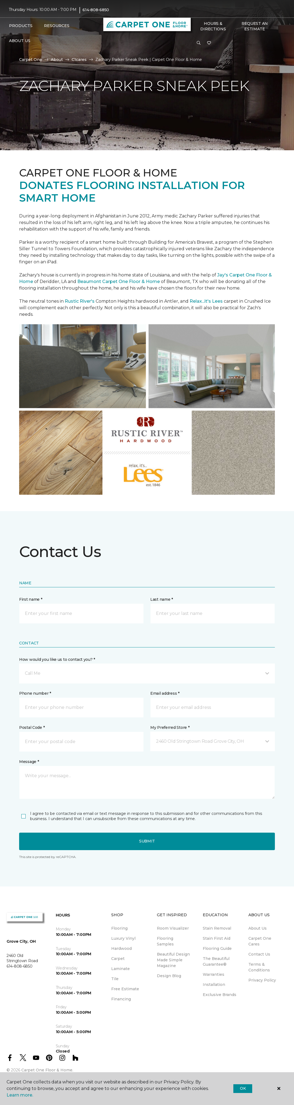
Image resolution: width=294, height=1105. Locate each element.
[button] (198, 43)
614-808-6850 (96, 9)
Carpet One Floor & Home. (47, 1070)
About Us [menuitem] (257, 928)
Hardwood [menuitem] (121, 948)
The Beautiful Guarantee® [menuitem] (216, 961)
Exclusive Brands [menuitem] (219, 994)
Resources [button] (56, 25)
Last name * (161, 599)
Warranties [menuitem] (213, 974)
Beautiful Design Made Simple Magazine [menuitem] (173, 960)
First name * (30, 599)
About (57, 59)
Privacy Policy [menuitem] (262, 980)
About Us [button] (19, 40)
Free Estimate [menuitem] (125, 988)
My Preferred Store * (169, 727)
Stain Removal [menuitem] (217, 928)
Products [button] (21, 25)
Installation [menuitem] (214, 984)
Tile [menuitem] (115, 978)
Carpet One (30, 59)
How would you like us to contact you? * (57, 659)
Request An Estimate (255, 26)
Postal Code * (32, 727)
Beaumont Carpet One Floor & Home (118, 281)
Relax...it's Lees (206, 301)
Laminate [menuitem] (120, 968)
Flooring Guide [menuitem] (217, 948)
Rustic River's (80, 301)
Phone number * (35, 693)
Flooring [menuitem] (119, 928)
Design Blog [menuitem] (169, 975)
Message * (29, 762)
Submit (147, 841)
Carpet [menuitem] (118, 958)
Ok (243, 1088)
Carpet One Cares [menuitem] (259, 941)
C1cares (79, 59)
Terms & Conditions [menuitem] (259, 967)
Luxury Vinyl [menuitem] (123, 938)
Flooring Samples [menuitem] (165, 941)
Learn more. (20, 1095)
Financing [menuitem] (121, 999)
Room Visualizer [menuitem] (173, 928)
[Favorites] (209, 43)
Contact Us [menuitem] (259, 954)
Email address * (165, 693)
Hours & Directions (213, 26)
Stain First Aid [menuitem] (216, 938)
